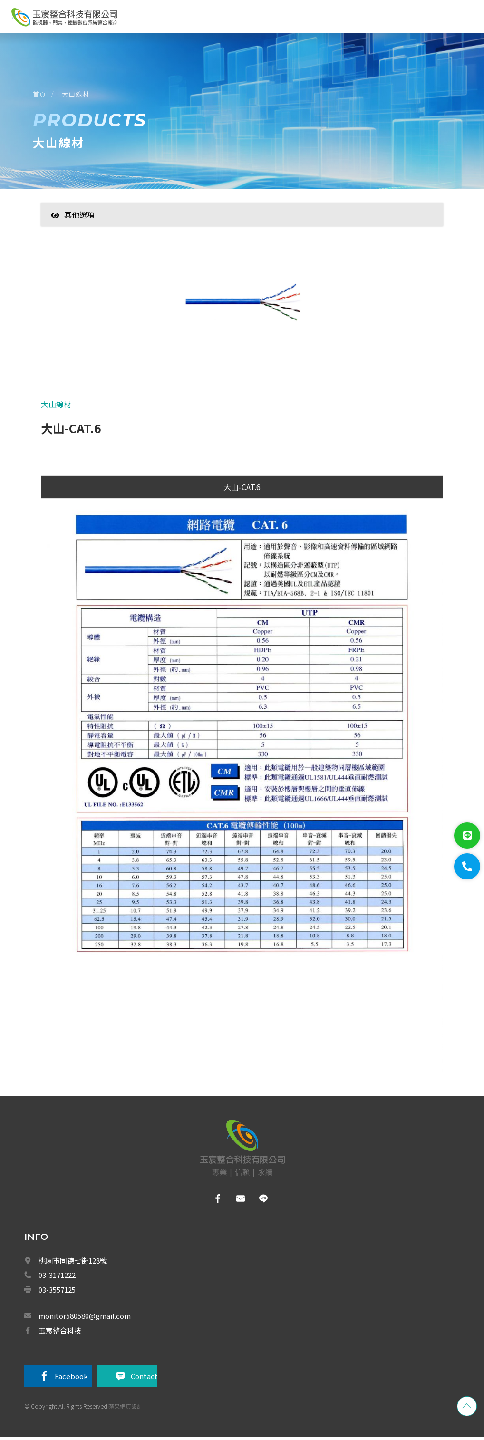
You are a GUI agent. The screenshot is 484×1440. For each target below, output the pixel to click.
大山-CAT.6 (242, 489)
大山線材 (76, 94)
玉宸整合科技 (60, 1333)
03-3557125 (57, 1292)
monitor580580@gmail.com (85, 1318)
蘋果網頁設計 (125, 1409)
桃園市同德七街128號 (73, 1263)
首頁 (40, 94)
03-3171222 (57, 1277)
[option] (242, 308)
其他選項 (73, 216)
